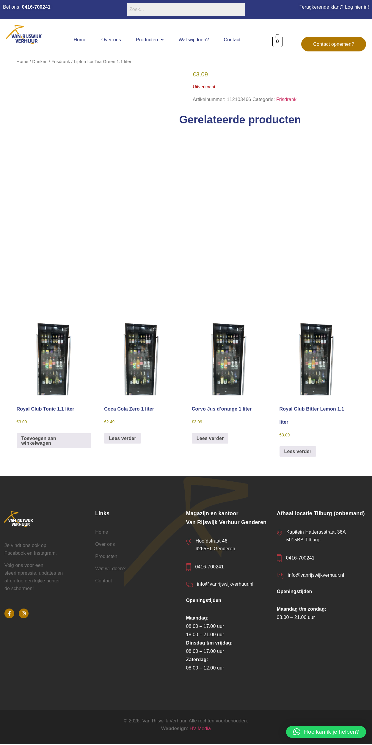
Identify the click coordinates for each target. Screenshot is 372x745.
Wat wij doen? (194, 39)
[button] (149, 40)
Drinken (40, 61)
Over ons (111, 39)
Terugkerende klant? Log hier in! (334, 7)
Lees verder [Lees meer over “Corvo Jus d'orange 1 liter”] (210, 438)
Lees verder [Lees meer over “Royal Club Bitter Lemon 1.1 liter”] (298, 452)
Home (79, 39)
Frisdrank (60, 61)
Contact (232, 39)
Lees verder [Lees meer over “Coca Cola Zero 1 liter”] (122, 438)
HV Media (200, 729)
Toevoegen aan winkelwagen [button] (38, 441)
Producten (150, 39)
